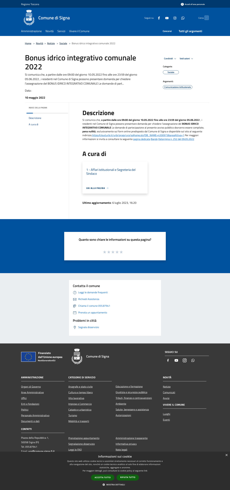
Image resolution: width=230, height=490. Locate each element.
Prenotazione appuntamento (83, 438)
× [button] (226, 455)
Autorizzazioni (123, 415)
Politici (24, 410)
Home (28, 43)
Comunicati (169, 392)
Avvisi (166, 398)
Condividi (170, 59)
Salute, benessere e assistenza (132, 409)
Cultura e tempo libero (80, 392)
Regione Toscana (30, 4)
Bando (154, 139)
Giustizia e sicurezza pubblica (131, 392)
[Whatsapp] (176, 18)
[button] (115, 484)
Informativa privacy (126, 444)
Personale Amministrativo (35, 415)
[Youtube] (160, 18)
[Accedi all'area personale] (193, 4)
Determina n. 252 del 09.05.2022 (176, 139)
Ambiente (121, 404)
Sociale (63, 43)
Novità (39, 43)
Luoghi (166, 414)
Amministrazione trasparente (132, 438)
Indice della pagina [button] (38, 107)
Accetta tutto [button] (103, 477)
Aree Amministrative (32, 392)
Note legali (121, 449)
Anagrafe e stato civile (80, 387)
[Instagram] (168, 18)
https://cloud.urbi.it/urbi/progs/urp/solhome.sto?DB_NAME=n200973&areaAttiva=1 (138, 135)
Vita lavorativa (76, 398)
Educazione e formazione (129, 386)
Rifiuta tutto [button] (127, 477)
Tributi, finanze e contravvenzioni (134, 398)
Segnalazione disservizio (81, 444)
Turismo (72, 415)
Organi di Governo (31, 387)
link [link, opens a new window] (145, 470)
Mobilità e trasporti (78, 421)
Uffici (24, 398)
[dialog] (115, 471)
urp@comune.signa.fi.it (41, 451)
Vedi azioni (187, 59)
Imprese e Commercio (80, 404)
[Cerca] (205, 18)
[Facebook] (153, 18)
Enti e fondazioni (30, 404)
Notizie (51, 43)
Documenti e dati (30, 421)
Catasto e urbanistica (79, 410)
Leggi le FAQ (75, 449)
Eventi (166, 420)
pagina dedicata (141, 139)
